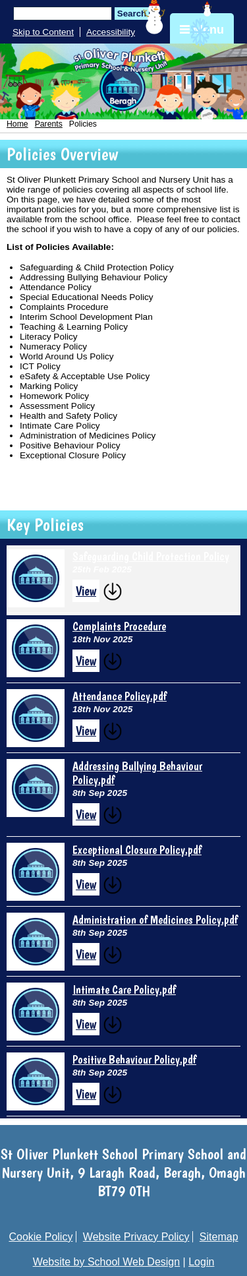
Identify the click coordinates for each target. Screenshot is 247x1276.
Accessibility (110, 32)
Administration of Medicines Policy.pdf (155, 920)
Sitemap (219, 1236)
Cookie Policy (40, 1236)
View (86, 591)
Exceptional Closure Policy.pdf (137, 850)
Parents (49, 124)
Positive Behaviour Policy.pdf (134, 1059)
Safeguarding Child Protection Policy (150, 556)
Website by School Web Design (106, 1261)
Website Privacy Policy (136, 1236)
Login (201, 1261)
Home (17, 124)
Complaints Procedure (119, 626)
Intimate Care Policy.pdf (124, 989)
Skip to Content (43, 32)
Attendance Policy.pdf (119, 696)
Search (131, 13)
